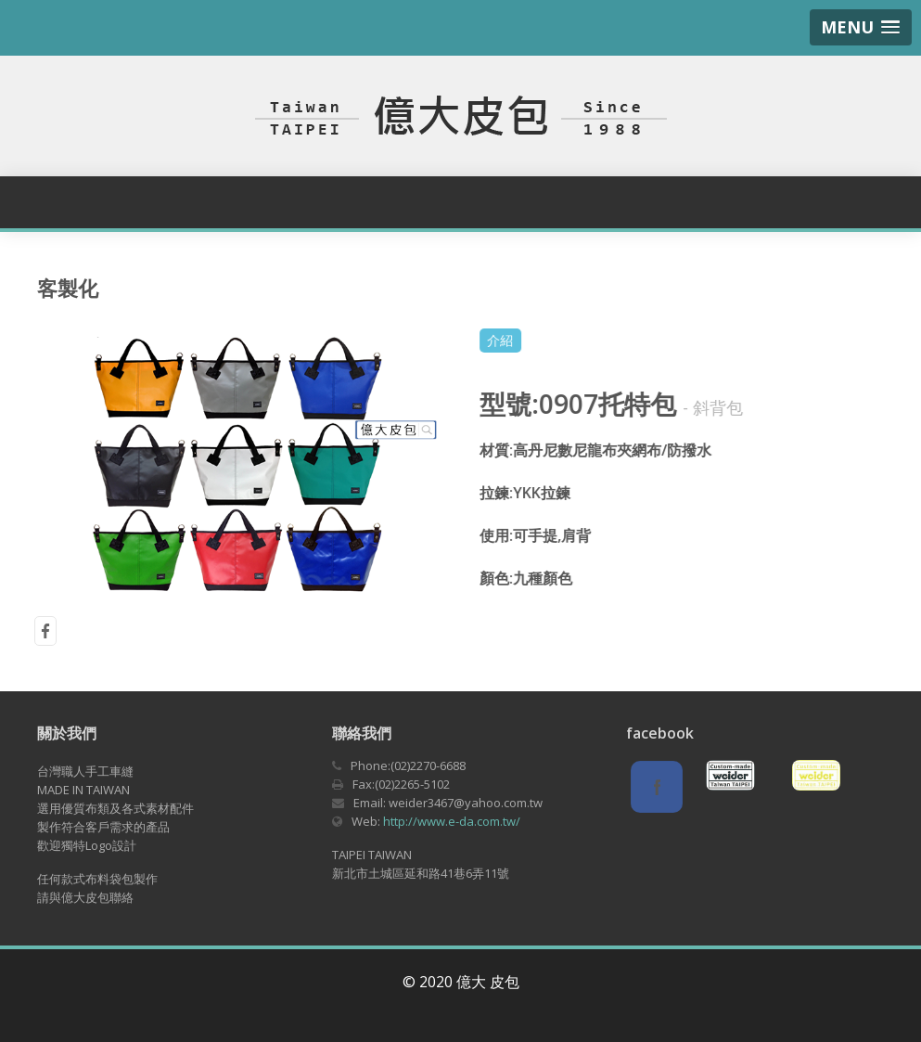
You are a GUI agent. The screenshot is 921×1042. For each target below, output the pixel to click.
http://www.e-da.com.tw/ (451, 821)
